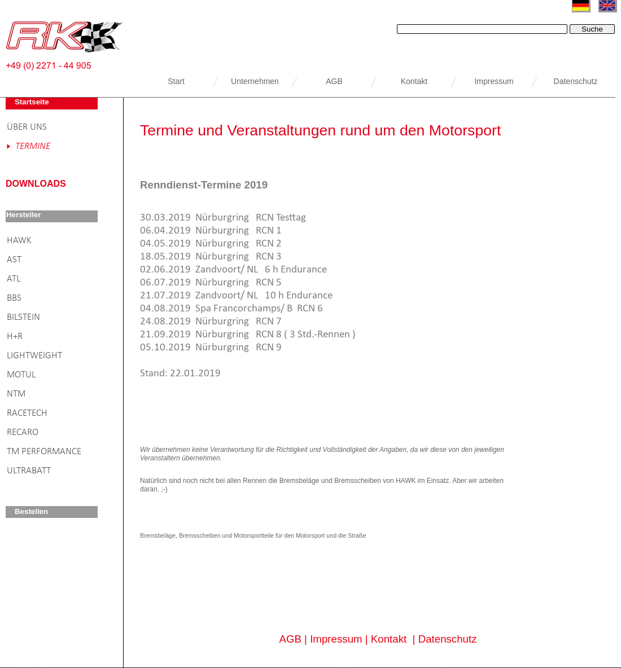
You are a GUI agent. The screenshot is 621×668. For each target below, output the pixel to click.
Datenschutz (447, 639)
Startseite (32, 102)
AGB (290, 639)
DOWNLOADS (36, 183)
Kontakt (388, 639)
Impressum (336, 639)
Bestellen (31, 511)
